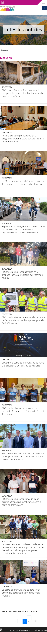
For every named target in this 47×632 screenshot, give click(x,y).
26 (36, 621)
